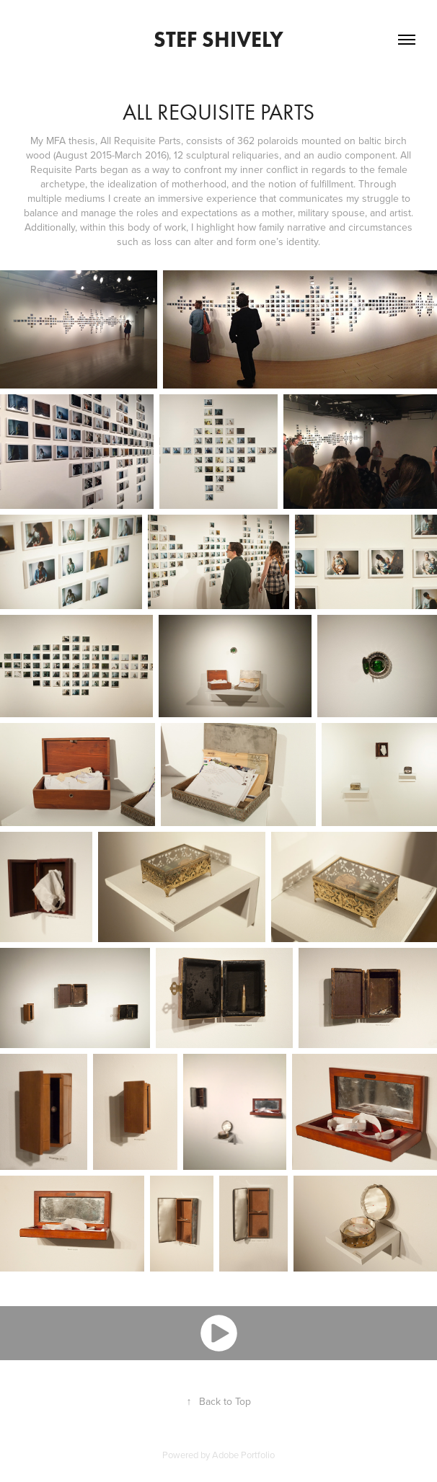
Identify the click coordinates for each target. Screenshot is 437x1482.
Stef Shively (218, 39)
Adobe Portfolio (243, 1454)
